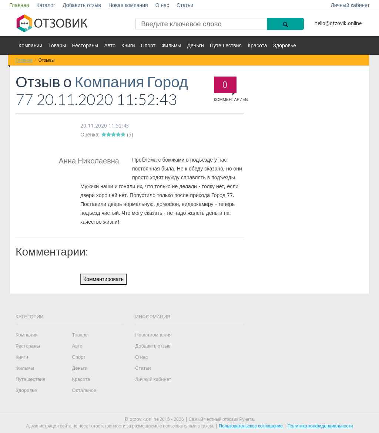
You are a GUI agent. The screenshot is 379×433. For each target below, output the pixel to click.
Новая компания (128, 5)
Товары (57, 45)
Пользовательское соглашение (251, 426)
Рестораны (85, 45)
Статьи (185, 5)
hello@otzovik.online (338, 23)
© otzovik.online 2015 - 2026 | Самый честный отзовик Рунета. (189, 419)
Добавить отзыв (82, 5)
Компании (30, 45)
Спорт (148, 45)
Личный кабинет (350, 5)
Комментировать (103, 279)
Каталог (45, 5)
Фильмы (171, 45)
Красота (257, 45)
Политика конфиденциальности (320, 426)
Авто (109, 45)
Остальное (84, 390)
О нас (162, 5)
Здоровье (284, 45)
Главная (19, 5)
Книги (128, 45)
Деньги (195, 45)
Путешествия (226, 45)
